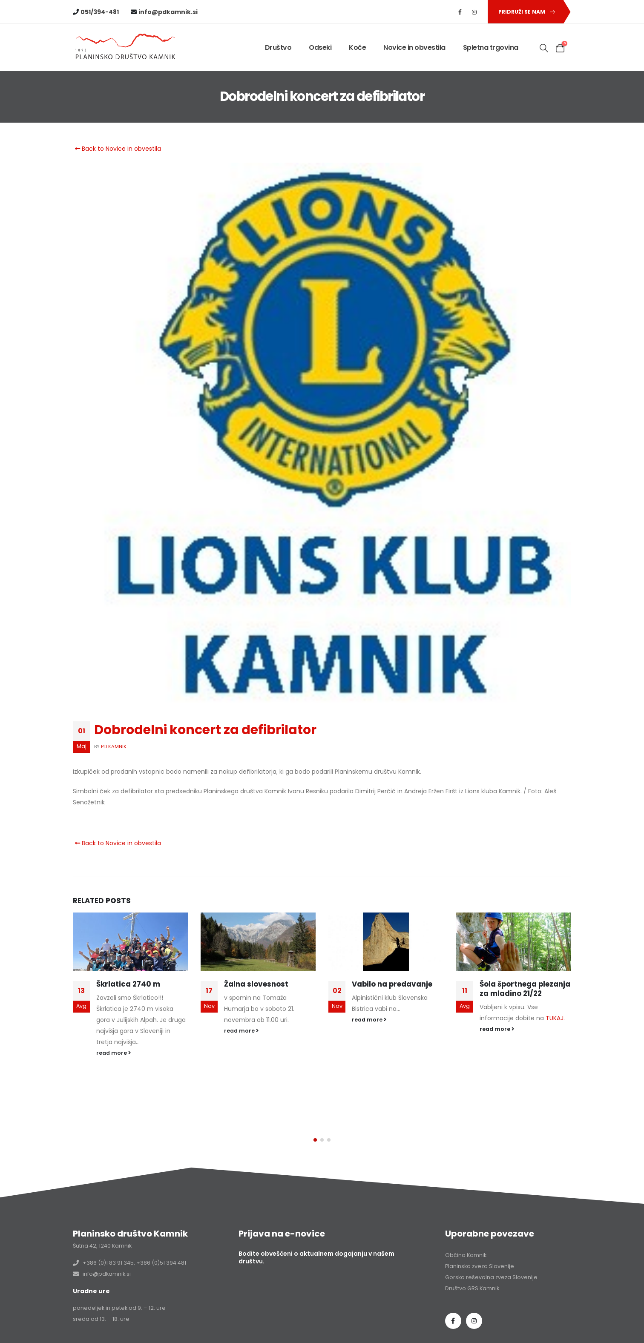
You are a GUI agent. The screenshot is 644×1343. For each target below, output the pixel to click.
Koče (357, 47)
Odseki (320, 47)
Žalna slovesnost (256, 984)
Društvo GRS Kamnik (472, 1259)
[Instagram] (474, 12)
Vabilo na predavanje (392, 984)
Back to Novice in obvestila (117, 148)
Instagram (474, 1291)
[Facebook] (460, 12)
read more (113, 1052)
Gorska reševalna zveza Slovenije (491, 1247)
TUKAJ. (555, 1018)
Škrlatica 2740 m (128, 984)
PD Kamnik (113, 746)
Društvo (278, 47)
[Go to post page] (130, 942)
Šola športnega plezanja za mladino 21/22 (525, 989)
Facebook (453, 1291)
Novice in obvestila (414, 47)
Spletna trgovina (490, 47)
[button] (525, 11)
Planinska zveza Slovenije (479, 1236)
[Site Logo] (126, 48)
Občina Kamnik (465, 1225)
